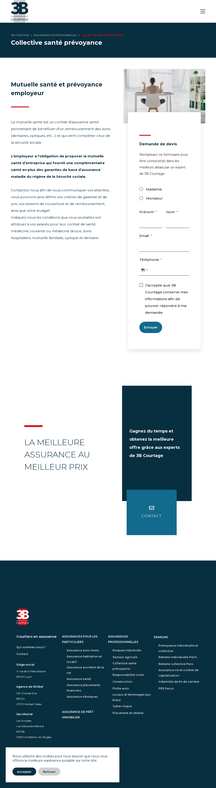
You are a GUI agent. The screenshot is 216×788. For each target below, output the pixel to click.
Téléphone (149, 259)
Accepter (24, 771)
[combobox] (144, 269)
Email (144, 236)
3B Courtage (20, 35)
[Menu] (202, 11)
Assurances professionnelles (55, 35)
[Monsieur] (141, 198)
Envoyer (151, 327)
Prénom (146, 212)
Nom (170, 212)
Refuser (49, 771)
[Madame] (141, 189)
